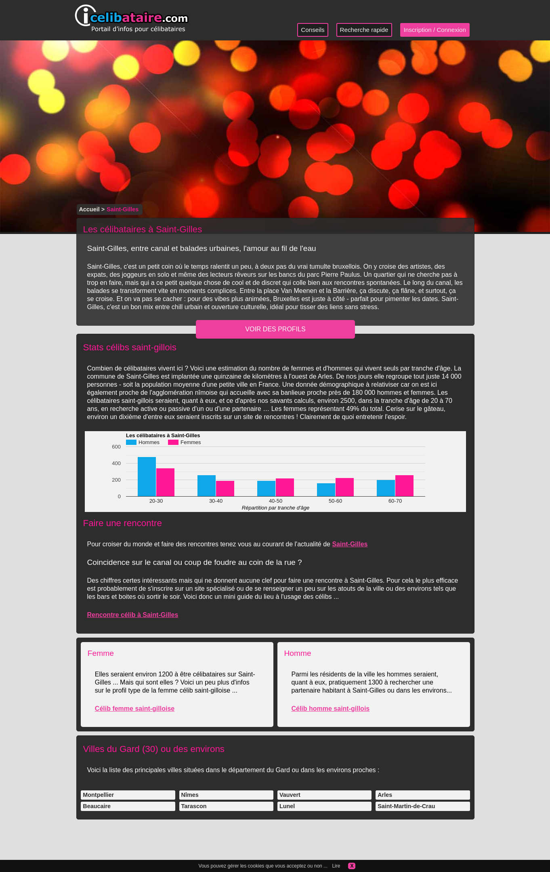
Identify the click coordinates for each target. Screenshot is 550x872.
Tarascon (194, 806)
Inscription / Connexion (435, 29)
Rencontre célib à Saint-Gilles (132, 614)
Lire (336, 866)
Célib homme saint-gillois (330, 708)
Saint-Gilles (349, 544)
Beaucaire (97, 806)
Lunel (287, 806)
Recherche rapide (364, 29)
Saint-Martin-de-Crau (406, 806)
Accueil (89, 209)
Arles (385, 795)
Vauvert (289, 795)
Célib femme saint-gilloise (134, 708)
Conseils (312, 29)
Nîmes (190, 795)
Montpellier (98, 795)
